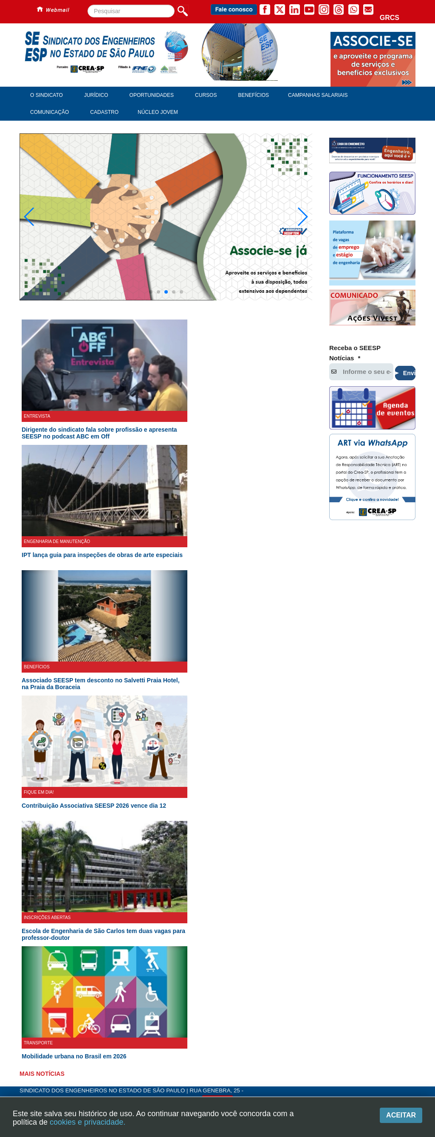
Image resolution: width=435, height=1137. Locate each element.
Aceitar (401, 1115)
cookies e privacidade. (87, 1122)
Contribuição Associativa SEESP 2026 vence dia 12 (94, 832)
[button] (151, 318)
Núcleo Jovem (158, 112)
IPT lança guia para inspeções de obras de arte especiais (102, 581)
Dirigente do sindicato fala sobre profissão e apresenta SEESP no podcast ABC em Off (99, 460)
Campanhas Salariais (317, 95)
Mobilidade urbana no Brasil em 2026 (74, 1083)
